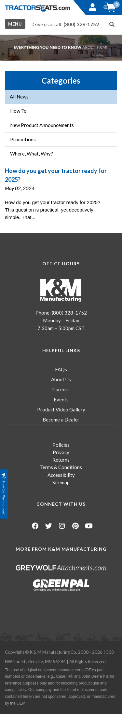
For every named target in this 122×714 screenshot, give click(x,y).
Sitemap (61, 482)
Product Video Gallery (61, 409)
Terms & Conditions (61, 467)
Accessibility (61, 475)
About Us (61, 379)
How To (18, 111)
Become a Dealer (61, 419)
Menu (15, 24)
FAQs (61, 369)
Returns (61, 460)
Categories (61, 80)
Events (61, 399)
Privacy (61, 452)
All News (19, 96)
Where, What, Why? (31, 153)
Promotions (23, 139)
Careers (61, 389)
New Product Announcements (42, 125)
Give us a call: (66, 24)
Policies (61, 445)
